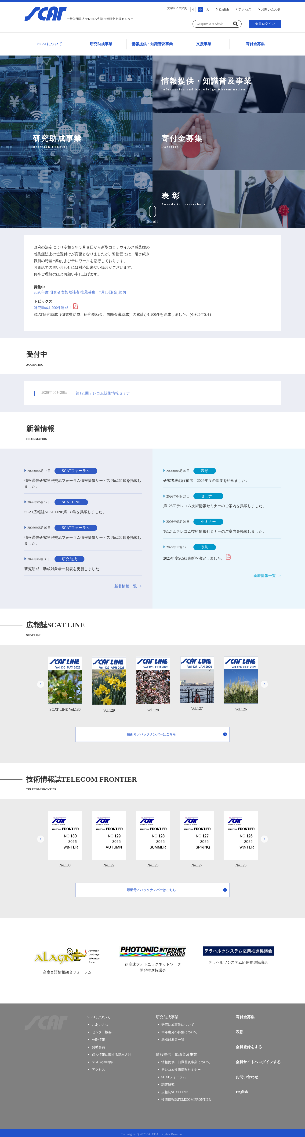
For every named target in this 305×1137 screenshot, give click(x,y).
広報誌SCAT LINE (174, 1090)
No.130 (65, 836)
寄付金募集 (255, 43)
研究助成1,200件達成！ (53, 305)
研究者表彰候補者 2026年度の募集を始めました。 (206, 478)
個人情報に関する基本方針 (111, 1052)
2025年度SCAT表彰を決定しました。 (194, 556)
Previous (40, 681)
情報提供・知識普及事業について (186, 1060)
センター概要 (102, 1030)
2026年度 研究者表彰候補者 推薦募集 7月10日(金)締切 (80, 290)
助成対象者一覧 (172, 1037)
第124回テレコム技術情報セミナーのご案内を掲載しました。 (214, 529)
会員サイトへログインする (258, 1060)
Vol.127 (197, 681)
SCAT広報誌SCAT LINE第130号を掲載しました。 (65, 510)
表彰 (239, 1030)
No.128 (153, 836)
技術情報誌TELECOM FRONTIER (186, 1097)
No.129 (109, 836)
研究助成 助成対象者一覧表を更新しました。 (63, 566)
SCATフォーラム (173, 1075)
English (224, 9)
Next (264, 681)
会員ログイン (265, 24)
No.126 (241, 836)
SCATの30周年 (102, 1060)
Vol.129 (109, 682)
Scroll (152, 212)
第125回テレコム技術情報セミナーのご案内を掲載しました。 (214, 503)
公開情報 (98, 1037)
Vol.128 (153, 682)
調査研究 (167, 1082)
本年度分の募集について (179, 1030)
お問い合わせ (271, 9)
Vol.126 (241, 681)
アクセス (244, 9)
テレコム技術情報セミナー (181, 1067)
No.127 (197, 836)
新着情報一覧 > (128, 584)
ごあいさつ (100, 1022)
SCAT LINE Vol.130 (65, 681)
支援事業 (203, 43)
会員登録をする (249, 1045)
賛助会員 (98, 1045)
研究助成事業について (177, 1022)
